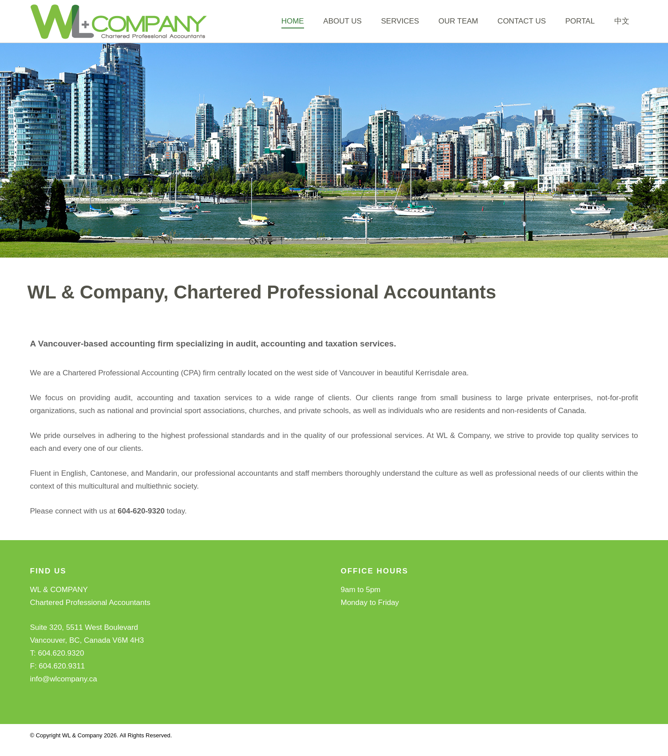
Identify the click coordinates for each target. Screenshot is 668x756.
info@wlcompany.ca (63, 688)
